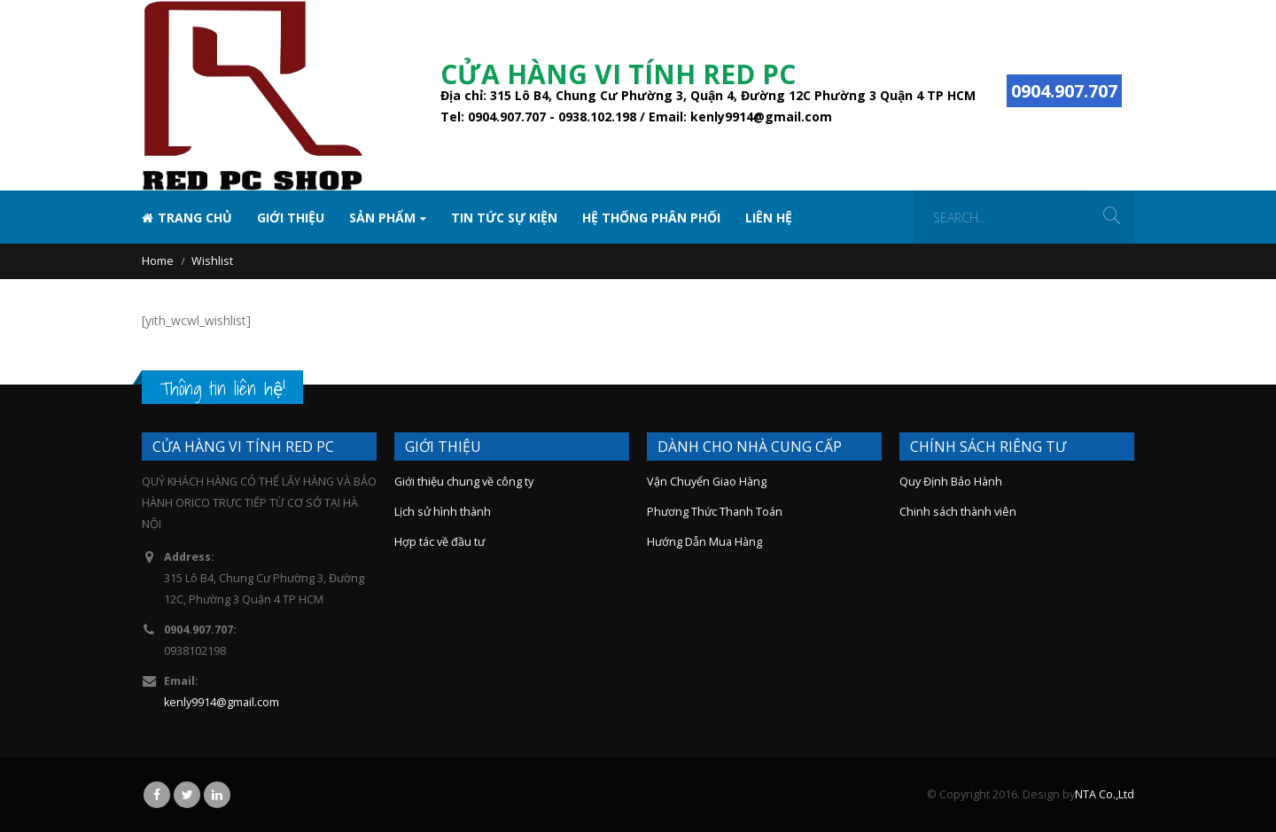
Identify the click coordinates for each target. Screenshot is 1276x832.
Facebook (157, 794)
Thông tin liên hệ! (222, 388)
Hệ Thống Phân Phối (651, 217)
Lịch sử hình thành (442, 511)
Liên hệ (768, 217)
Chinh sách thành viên (957, 511)
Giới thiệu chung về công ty (463, 481)
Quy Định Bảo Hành (950, 481)
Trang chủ (187, 217)
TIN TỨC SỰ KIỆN (504, 217)
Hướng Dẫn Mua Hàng (704, 541)
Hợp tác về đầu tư (439, 541)
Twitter (187, 794)
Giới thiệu (290, 217)
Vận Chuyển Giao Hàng (706, 481)
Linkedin (217, 794)
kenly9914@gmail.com (221, 702)
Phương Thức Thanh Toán (714, 511)
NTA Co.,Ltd (1104, 794)
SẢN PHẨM (382, 217)
